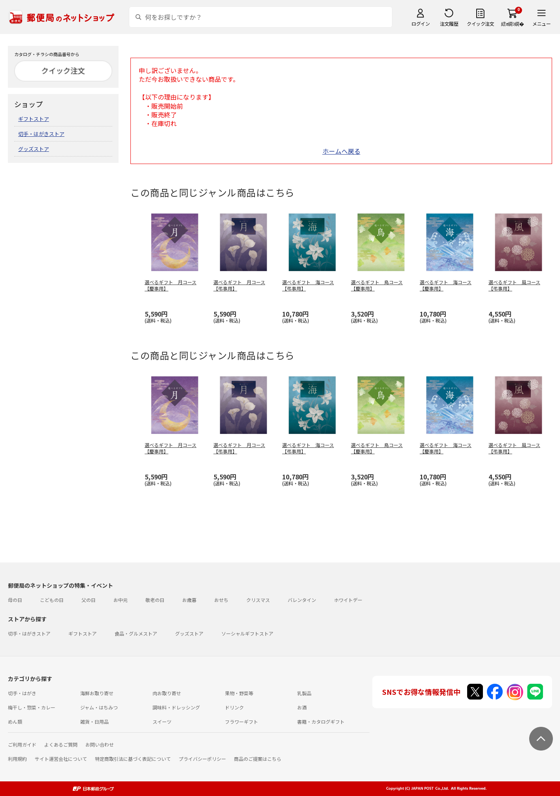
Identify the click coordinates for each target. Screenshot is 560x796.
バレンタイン (302, 599)
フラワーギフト (241, 721)
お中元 (120, 599)
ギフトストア (33, 119)
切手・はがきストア (41, 134)
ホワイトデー (348, 599)
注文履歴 (449, 23)
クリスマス (258, 599)
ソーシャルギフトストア (247, 633)
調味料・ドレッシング (176, 707)
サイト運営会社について (61, 758)
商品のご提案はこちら (257, 758)
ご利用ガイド (22, 744)
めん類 (15, 721)
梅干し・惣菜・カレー (31, 707)
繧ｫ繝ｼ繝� (512, 23)
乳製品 (304, 693)
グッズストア (33, 149)
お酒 (302, 707)
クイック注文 (480, 23)
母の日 (15, 599)
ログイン (420, 23)
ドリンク (234, 707)
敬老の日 (154, 599)
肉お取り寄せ (167, 693)
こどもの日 (52, 599)
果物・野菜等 (239, 693)
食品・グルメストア (136, 633)
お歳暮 (189, 599)
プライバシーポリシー (202, 758)
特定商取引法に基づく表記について (133, 758)
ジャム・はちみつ (99, 707)
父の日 (88, 599)
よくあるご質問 (60, 744)
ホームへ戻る (341, 151)
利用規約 (17, 758)
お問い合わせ (99, 744)
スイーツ (162, 721)
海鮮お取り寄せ (96, 693)
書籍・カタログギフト (321, 721)
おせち (221, 599)
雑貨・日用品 (94, 721)
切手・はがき (22, 693)
